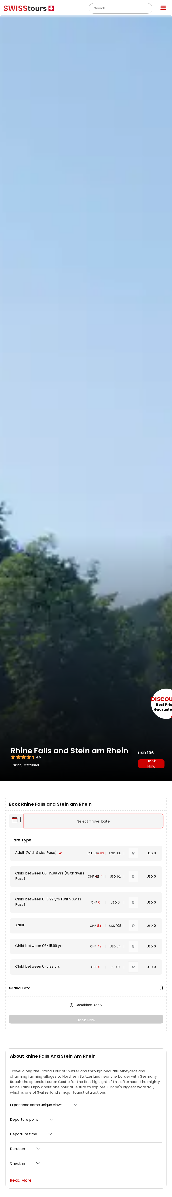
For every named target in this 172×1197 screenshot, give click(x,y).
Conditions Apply (86, 1005)
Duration (17, 1148)
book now (151, 763)
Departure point (24, 1119)
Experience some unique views (36, 1104)
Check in (17, 1163)
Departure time (23, 1134)
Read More (21, 1180)
